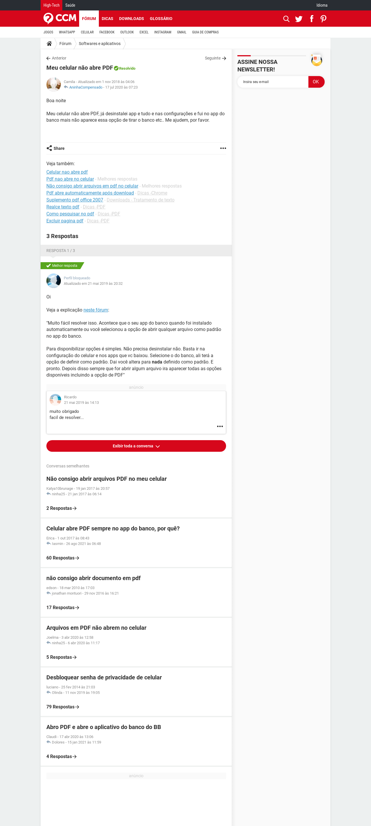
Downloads (131, 18)
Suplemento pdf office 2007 (74, 200)
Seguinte (213, 58)
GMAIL (181, 32)
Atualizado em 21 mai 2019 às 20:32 (93, 283)
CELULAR (87, 32)
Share (59, 148)
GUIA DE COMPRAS (205, 32)
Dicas (107, 18)
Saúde (70, 5)
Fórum (89, 18)
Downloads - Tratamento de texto (140, 200)
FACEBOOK (106, 32)
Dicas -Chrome (152, 193)
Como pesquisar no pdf (70, 214)
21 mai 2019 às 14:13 (81, 402)
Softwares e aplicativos (100, 43)
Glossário (161, 18)
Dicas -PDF (94, 207)
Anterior (59, 58)
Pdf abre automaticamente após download (90, 193)
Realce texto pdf (62, 207)
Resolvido (127, 68)
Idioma (322, 5)
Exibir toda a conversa (133, 446)
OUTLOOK (127, 32)
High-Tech (51, 5)
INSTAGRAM (162, 32)
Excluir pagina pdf (64, 221)
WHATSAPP (67, 32)
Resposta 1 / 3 (60, 250)
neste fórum (95, 310)
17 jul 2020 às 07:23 (121, 87)
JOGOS (48, 32)
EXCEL (143, 32)
